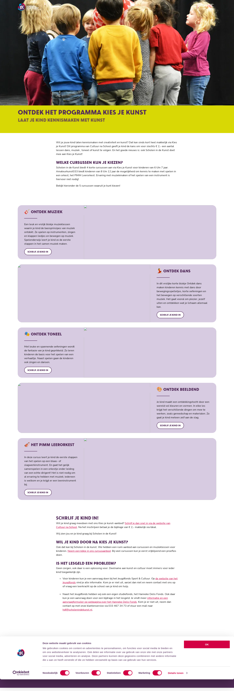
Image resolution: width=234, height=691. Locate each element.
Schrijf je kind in (38, 252)
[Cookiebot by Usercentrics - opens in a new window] (21, 684)
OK (207, 656)
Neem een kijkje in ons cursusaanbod (89, 554)
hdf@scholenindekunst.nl (77, 612)
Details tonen (175, 684)
